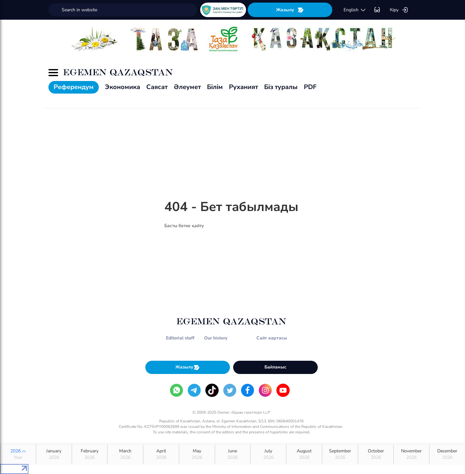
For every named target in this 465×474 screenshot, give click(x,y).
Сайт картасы (271, 338)
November (411, 454)
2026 (18, 454)
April (161, 454)
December (447, 454)
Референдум (74, 87)
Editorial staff (180, 338)
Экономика (122, 87)
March (125, 454)
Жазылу (290, 9)
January (53, 454)
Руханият (243, 87)
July (268, 454)
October (375, 454)
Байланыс (275, 367)
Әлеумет (187, 87)
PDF (310, 87)
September (340, 454)
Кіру (399, 10)
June (232, 454)
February (89, 454)
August (304, 454)
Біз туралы (281, 87)
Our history (215, 338)
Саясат (157, 87)
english (355, 10)
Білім (215, 87)
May (197, 454)
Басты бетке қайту (184, 226)
